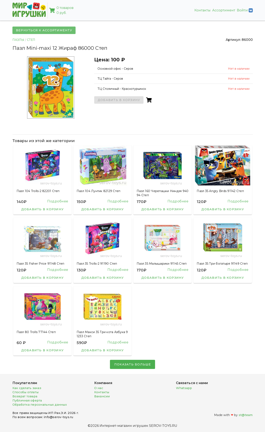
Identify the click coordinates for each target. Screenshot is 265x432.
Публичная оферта (27, 400)
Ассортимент (223, 10)
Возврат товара (24, 396)
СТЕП (31, 40)
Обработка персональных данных (39, 404)
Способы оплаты (25, 392)
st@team (246, 415)
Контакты (202, 10)
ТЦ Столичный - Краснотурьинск (122, 89)
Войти (245, 10)
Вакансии (102, 396)
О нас (98, 388)
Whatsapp (184, 388)
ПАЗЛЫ (18, 40)
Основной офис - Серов (115, 69)
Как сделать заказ (26, 388)
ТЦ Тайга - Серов (110, 78)
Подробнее (57, 201)
